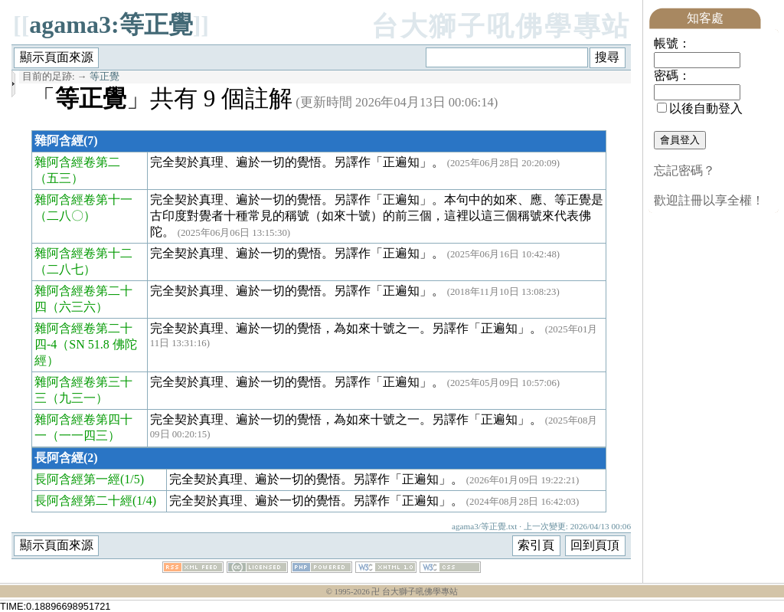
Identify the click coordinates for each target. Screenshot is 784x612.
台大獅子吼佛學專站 (501, 26)
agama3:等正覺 (110, 24)
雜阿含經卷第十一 (83, 199)
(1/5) (132, 479)
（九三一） (77, 397)
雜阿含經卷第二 (77, 162)
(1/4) (144, 500)
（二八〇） (65, 215)
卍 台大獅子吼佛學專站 (414, 591)
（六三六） (77, 306)
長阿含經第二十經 (83, 500)
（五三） (58, 178)
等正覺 (104, 76)
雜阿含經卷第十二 (83, 253)
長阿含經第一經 (77, 479)
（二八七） (65, 269)
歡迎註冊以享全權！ (709, 200)
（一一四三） (83, 435)
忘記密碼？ (684, 170)
